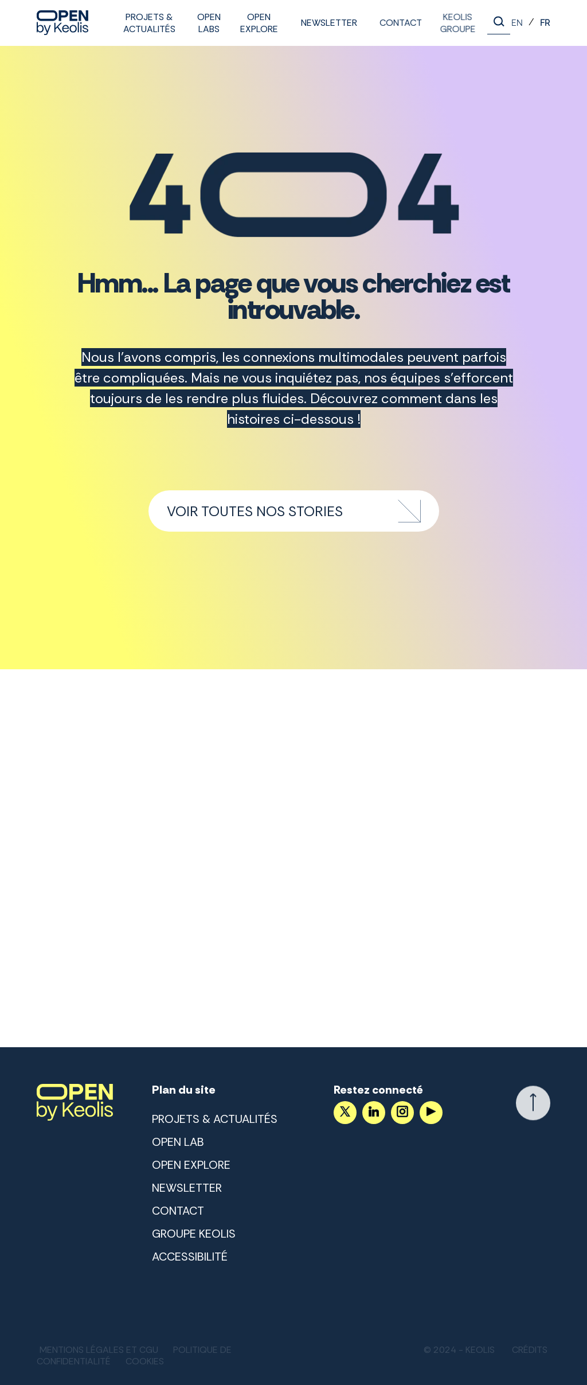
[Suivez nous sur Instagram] (402, 1112)
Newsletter (328, 23)
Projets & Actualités (149, 23)
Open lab (178, 1141)
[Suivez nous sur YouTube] (430, 1112)
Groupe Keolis (194, 1233)
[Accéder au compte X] (344, 1112)
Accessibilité (190, 1256)
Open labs (209, 23)
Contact (398, 23)
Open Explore (259, 23)
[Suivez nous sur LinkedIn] (373, 1112)
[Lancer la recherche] (498, 22)
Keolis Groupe (453, 23)
